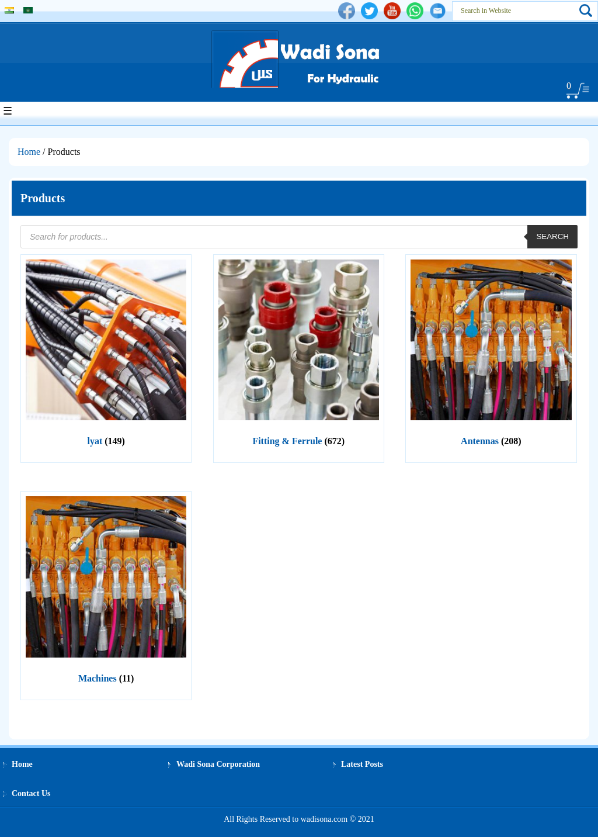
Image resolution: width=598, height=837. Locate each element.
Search (552, 236)
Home (29, 152)
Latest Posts (362, 764)
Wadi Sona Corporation (218, 764)
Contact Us (31, 793)
